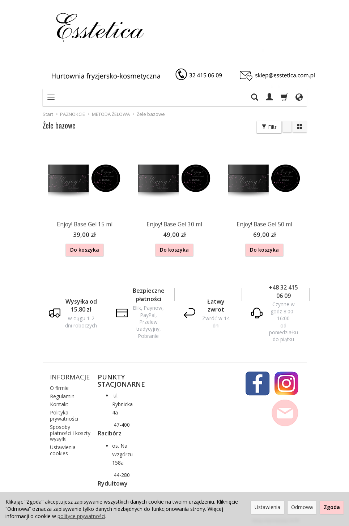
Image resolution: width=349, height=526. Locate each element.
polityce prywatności (81, 516)
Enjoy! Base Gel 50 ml (264, 224)
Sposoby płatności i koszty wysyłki (70, 431)
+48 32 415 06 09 (283, 290)
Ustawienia (267, 507)
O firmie (59, 386)
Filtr (269, 126)
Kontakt (59, 402)
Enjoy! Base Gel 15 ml (84, 224)
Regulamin (62, 394)
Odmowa (302, 507)
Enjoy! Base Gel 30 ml (174, 224)
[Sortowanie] (287, 126)
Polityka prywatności (64, 414)
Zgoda (332, 507)
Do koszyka (84, 249)
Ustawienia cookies (63, 448)
